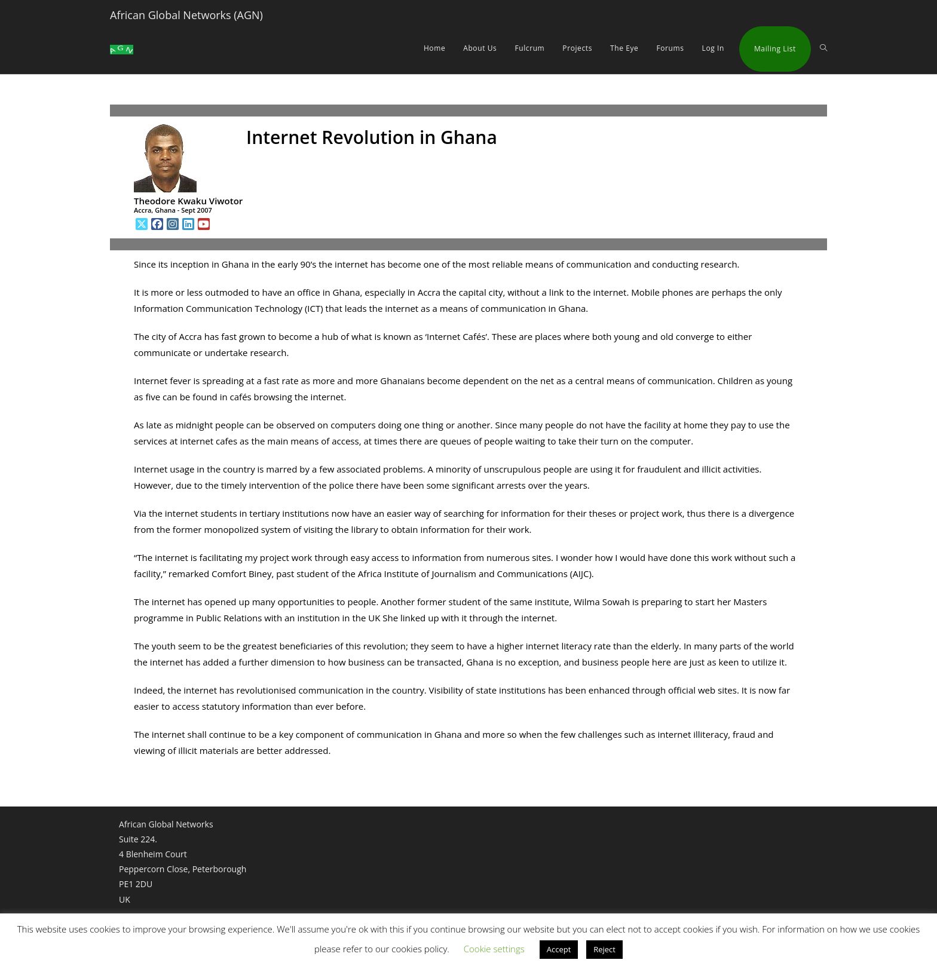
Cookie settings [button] (494, 949)
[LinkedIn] (188, 224)
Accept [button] (559, 949)
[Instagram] (173, 224)
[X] (142, 224)
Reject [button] (604, 949)
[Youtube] (204, 224)
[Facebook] (157, 224)
